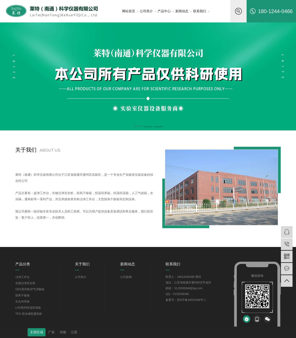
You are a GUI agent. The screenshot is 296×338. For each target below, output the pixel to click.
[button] (137, 127)
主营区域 (36, 332)
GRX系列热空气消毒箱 (29, 289)
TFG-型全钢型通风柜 (28, 313)
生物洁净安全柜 (25, 283)
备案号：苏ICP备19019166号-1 (186, 299)
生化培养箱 (22, 301)
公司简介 (80, 277)
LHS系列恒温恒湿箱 (28, 307)
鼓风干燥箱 (22, 295)
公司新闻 (126, 277)
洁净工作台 (22, 277)
